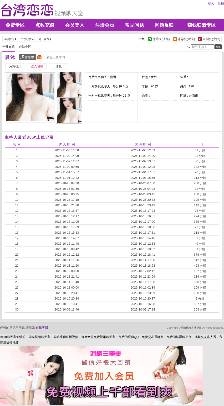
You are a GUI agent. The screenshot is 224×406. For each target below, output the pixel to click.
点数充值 (44, 25)
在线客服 (42, 327)
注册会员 (104, 25)
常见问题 (134, 25)
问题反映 (164, 25)
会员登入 (74, 25)
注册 (221, 3)
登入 (211, 3)
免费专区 (15, 25)
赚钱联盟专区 (201, 25)
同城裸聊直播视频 (191, 327)
